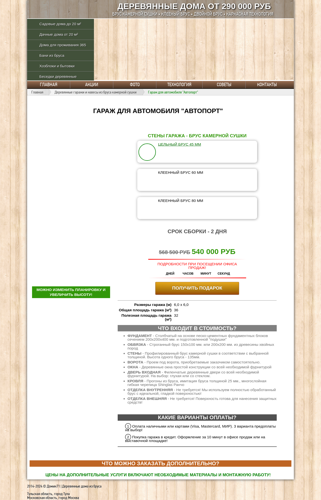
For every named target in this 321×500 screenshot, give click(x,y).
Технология (179, 84)
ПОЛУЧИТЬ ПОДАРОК (197, 288)
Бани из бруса (51, 55)
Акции (91, 84)
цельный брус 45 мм (179, 144)
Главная (48, 84)
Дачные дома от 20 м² (58, 34)
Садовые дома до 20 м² (60, 24)
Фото (135, 84)
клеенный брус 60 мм (180, 172)
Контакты (267, 84)
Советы (224, 84)
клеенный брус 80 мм (180, 200)
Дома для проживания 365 (62, 45)
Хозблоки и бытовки (57, 66)
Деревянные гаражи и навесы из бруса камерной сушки (96, 92)
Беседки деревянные (58, 76)
